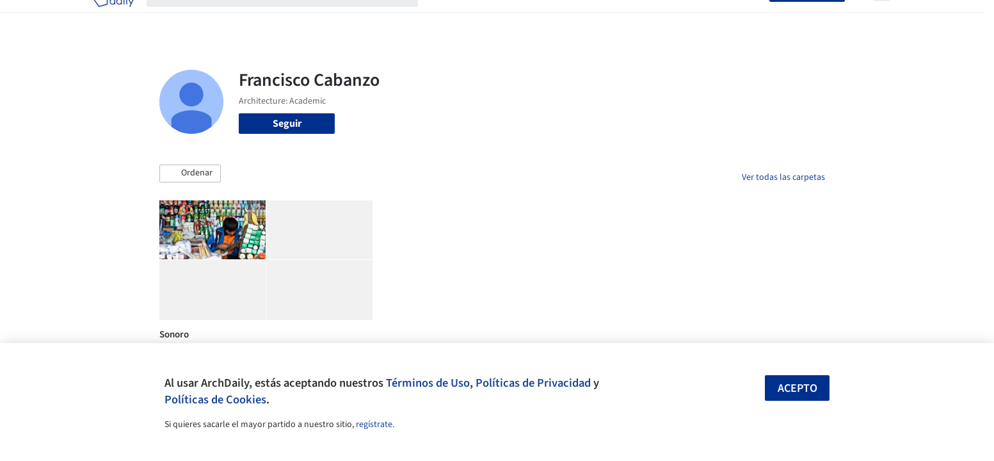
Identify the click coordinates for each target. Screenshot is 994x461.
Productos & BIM (556, 18)
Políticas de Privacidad (533, 383)
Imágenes (488, 18)
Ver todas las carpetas (783, 177)
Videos (663, 18)
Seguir (287, 124)
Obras (444, 18)
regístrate (374, 424)
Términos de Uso (428, 383)
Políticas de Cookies (215, 399)
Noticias (621, 18)
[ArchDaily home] (113, 18)
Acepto (797, 388)
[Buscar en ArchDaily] (292, 18)
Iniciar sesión (733, 18)
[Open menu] (881, 18)
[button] (190, 173)
